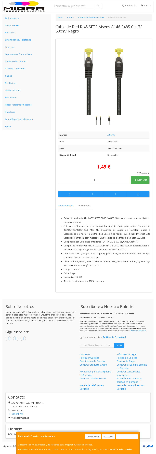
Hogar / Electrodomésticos (18, 104)
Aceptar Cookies (127, 436)
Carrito (146, 5)
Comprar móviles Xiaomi (93, 378)
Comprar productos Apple (93, 364)
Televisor (9, 46)
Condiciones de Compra (92, 361)
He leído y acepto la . (105, 337)
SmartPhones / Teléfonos (18, 39)
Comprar (140, 180)
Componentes (12, 25)
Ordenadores (12, 18)
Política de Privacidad (138, 330)
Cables (8, 75)
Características (65, 205)
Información (84, 205)
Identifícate (128, 5)
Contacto (85, 354)
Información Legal (126, 354)
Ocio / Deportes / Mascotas (19, 119)
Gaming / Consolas (14, 68)
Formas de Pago (126, 361)
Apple (8, 126)
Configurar (93, 436)
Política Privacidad (89, 357)
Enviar (119, 345)
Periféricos (10, 83)
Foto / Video (11, 97)
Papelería (10, 111)
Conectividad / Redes (16, 61)
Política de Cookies (121, 449)
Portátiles (10, 32)
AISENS (111, 134)
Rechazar (109, 436)
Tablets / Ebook (13, 90)
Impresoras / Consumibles (18, 54)
